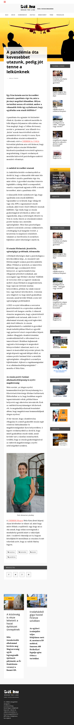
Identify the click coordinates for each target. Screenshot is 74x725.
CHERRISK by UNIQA (30, 141)
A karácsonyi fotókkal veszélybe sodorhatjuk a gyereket (60, 80)
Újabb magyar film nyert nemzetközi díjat (59, 94)
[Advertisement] (30, 87)
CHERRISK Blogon (15, 520)
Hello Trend (13, 78)
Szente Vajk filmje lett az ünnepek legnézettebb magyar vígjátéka (59, 181)
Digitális (32, 15)
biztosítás (22, 552)
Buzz (6, 15)
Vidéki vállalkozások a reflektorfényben (59, 109)
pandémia (11, 557)
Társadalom (60, 15)
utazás (33, 552)
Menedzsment (42, 15)
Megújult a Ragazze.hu (57, 157)
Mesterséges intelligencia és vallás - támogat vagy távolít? (59, 124)
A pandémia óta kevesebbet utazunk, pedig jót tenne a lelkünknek (25, 61)
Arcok (13, 15)
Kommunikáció (22, 15)
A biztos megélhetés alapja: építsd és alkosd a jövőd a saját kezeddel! (60, 142)
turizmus (11, 552)
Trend (51, 15)
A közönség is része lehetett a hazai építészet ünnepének (13, 622)
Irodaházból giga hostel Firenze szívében (37, 616)
